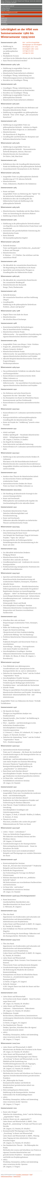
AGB (31, 1174)
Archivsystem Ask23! (7, 6)
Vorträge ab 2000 (28, 51)
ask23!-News (5, 10)
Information (5, 14)
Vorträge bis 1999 (28, 53)
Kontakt (3, 22)
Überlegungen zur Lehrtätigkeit (32, 44)
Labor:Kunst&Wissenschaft (9, 12)
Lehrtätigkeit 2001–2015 (30, 47)
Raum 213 (4, 18)
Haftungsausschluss (6, 1176)
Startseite (4, 24)
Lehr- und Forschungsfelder (31, 42)
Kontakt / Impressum (22, 1174)
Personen (4, 20)
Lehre (2, 16)
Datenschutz (17, 1176)
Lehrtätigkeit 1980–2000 (30, 49)
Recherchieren (5, 8)
